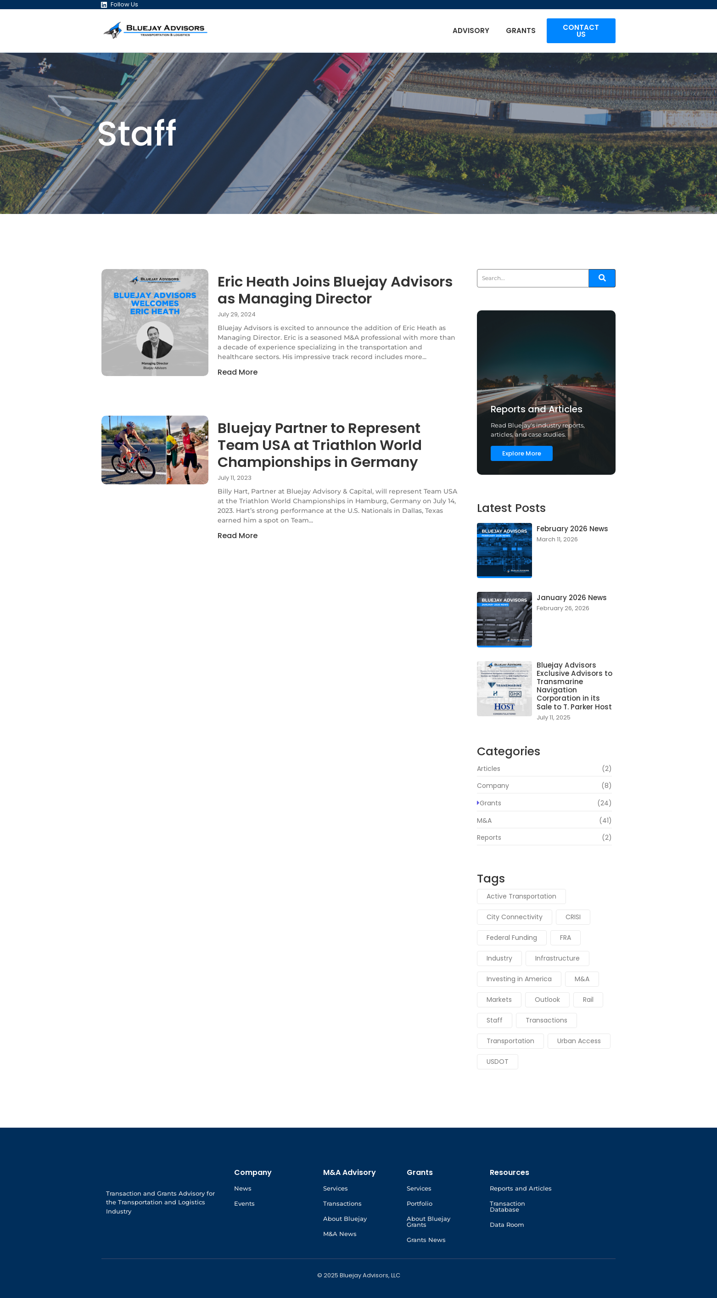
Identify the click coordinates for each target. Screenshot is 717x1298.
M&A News (340, 1233)
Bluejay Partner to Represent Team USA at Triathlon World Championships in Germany (333, 449)
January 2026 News (569, 598)
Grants (521, 30)
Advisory (471, 30)
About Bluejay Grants (428, 1221)
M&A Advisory (349, 1172)
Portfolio (419, 1203)
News (243, 1188)
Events (244, 1203)
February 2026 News (571, 529)
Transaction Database (507, 1206)
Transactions (342, 1203)
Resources (509, 1172)
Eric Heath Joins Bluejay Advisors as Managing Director (313, 303)
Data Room (507, 1224)
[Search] (533, 278)
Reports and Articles (521, 1188)
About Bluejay (345, 1218)
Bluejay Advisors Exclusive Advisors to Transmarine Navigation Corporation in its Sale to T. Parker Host (574, 684)
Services (335, 1188)
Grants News (426, 1239)
